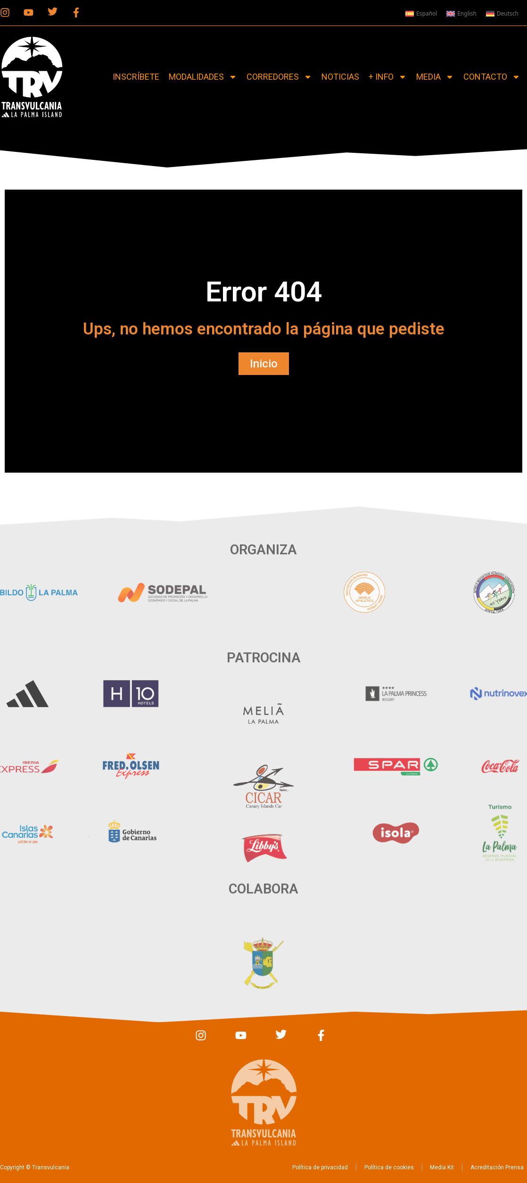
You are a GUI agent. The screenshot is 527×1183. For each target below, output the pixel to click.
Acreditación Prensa (491, 1167)
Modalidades (203, 77)
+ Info (388, 77)
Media (435, 77)
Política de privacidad (305, 1167)
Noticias (340, 77)
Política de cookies (377, 1167)
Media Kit (433, 1167)
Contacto (491, 77)
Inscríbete (136, 77)
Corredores (279, 77)
